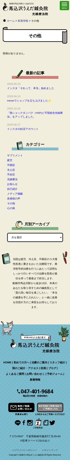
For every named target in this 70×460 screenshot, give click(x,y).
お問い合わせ (34, 373)
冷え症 (11, 169)
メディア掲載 (15, 193)
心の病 (11, 208)
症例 (43, 368)
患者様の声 (13, 198)
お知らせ (12, 184)
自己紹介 (12, 188)
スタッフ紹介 (57, 362)
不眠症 (11, 165)
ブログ (52, 368)
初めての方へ (21, 362)
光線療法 (12, 179)
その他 (11, 203)
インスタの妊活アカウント (22, 129)
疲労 (9, 160)
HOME (7, 362)
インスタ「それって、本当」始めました (30, 88)
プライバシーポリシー (26, 450)
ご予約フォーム (53, 373)
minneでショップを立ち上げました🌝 (29, 100)
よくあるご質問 (15, 373)
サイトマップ (51, 450)
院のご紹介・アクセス (25, 368)
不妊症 (11, 174)
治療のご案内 (39, 362)
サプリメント (15, 155)
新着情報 (35, 379)
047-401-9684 (37, 391)
